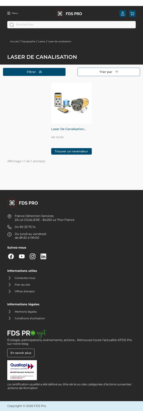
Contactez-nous (25, 278)
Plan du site (22, 284)
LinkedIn (43, 256)
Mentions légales (26, 311)
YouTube (22, 256)
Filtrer (34, 72)
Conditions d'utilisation (30, 318)
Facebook (11, 256)
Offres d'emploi (25, 291)
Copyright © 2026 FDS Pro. (27, 406)
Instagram (32, 256)
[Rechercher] (71, 24)
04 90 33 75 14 (25, 227)
